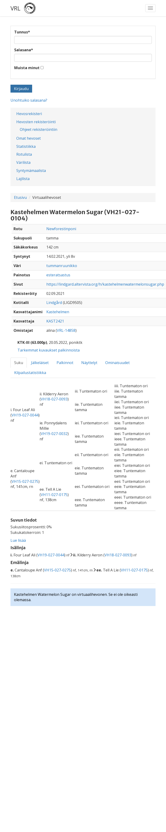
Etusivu (20, 197)
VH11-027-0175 (54, 494)
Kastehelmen (57, 311)
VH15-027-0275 (25, 481)
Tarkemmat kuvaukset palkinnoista (48, 350)
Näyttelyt (89, 362)
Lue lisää (18, 540)
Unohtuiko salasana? (28, 100)
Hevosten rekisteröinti (36, 121)
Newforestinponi (61, 228)
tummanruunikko (61, 265)
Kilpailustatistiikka (30, 372)
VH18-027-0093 (54, 399)
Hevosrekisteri (29, 113)
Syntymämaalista (31, 170)
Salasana (23, 49)
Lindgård (54, 302)
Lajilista (23, 178)
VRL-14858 (66, 330)
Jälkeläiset (40, 362)
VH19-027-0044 (25, 415)
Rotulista (24, 154)
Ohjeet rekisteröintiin (38, 129)
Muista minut (27, 67)
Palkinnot (65, 362)
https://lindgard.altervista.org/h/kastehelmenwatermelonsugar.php (105, 284)
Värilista (23, 162)
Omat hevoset (28, 138)
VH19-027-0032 (54, 433)
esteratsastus (58, 274)
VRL (15, 8)
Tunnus (22, 32)
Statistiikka (26, 146)
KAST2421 (55, 321)
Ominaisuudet (117, 362)
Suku (18, 362)
